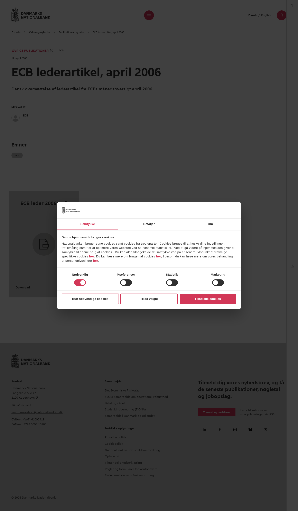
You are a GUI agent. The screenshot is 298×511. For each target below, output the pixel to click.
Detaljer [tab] (149, 224)
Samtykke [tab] (88, 224)
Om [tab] (210, 224)
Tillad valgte (149, 299)
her (91, 256)
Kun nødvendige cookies (90, 299)
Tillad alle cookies (208, 299)
